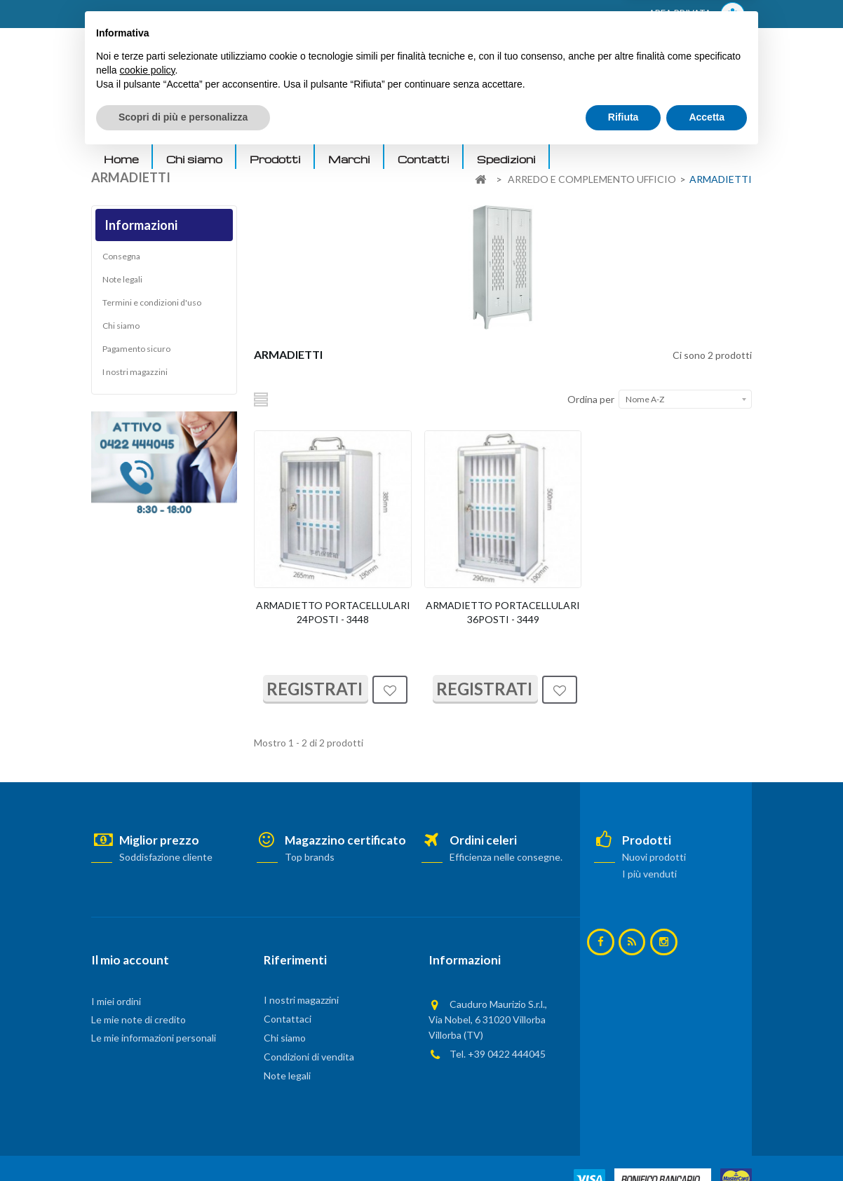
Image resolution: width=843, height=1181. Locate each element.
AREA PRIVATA (697, 14)
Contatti (424, 159)
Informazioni (140, 225)
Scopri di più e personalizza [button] (183, 1142)
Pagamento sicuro (136, 352)
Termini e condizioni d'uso (151, 306)
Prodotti (275, 159)
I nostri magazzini (135, 375)
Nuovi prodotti (654, 857)
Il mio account (130, 960)
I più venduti (649, 874)
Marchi (349, 159)
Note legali (122, 283)
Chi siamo (194, 159)
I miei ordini (116, 1001)
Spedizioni (506, 159)
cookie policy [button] (147, 1095)
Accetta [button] (706, 1142)
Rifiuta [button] (623, 1142)
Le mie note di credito (138, 1019)
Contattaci (287, 1019)
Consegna (121, 259)
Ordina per (590, 399)
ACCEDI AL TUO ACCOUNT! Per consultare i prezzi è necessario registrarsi (269, 14)
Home (121, 159)
